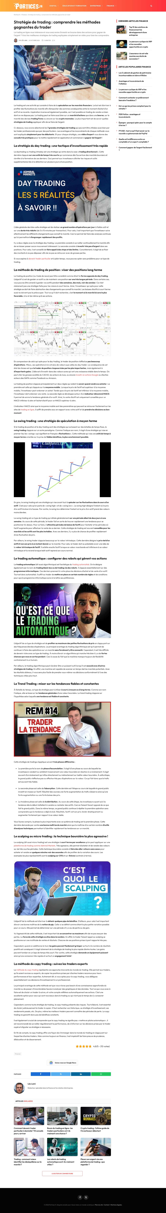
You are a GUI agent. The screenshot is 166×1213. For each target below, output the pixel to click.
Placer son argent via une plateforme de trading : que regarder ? (93, 1162)
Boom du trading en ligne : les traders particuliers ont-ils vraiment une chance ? (60, 1131)
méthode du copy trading (27, 970)
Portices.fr (17, 14)
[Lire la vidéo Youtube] (64, 194)
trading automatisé (80, 564)
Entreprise (95, 6)
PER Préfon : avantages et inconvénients (129, 115)
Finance (110, 6)
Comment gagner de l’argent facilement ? (135, 148)
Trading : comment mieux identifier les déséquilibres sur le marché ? (28, 1162)
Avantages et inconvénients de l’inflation (131, 82)
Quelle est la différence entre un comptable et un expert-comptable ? (134, 140)
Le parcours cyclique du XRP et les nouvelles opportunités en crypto (140, 44)
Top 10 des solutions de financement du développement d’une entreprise (138, 31)
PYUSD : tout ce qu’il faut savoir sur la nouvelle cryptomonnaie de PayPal (134, 132)
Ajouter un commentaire (62, 1173)
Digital (53, 6)
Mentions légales (116, 1205)
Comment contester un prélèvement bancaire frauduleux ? (134, 98)
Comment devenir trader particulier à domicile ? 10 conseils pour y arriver (28, 1131)
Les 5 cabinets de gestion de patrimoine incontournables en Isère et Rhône (135, 74)
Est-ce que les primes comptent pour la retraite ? (135, 107)
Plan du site (99, 1205)
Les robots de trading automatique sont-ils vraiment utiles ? (60, 1162)
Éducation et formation (74, 6)
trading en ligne (27, 409)
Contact (106, 1205)
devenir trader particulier (40, 258)
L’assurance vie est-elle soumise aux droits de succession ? (138, 56)
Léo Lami (24, 40)
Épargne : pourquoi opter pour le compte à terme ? (135, 123)
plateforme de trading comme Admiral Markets (34, 845)
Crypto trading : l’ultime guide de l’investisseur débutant (95, 1129)
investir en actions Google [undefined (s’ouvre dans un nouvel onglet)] (87, 375)
